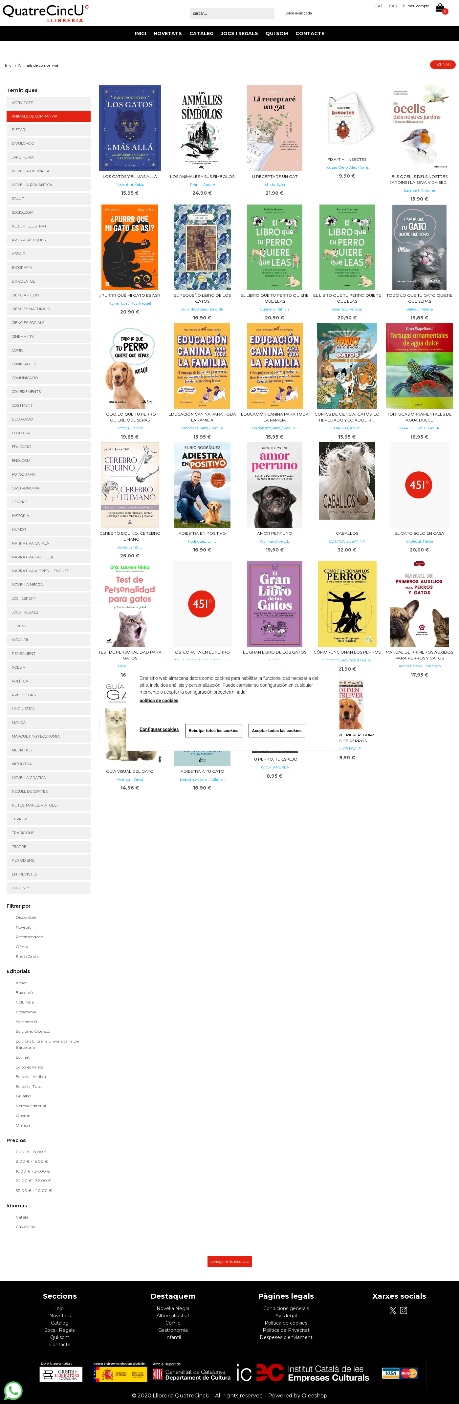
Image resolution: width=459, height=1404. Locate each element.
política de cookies (159, 700)
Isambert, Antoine (419, 190)
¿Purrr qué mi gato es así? (130, 295)
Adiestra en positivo (202, 533)
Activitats (22, 102)
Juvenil (19, 626)
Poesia (18, 667)
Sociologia (22, 212)
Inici (140, 33)
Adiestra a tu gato (202, 771)
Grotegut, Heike (419, 541)
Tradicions (23, 833)
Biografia (22, 267)
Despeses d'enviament (286, 1337)
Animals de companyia (34, 116)
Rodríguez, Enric (202, 541)
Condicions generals (286, 1308)
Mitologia (22, 764)
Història (20, 515)
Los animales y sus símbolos (202, 176)
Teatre (19, 846)
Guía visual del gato (130, 771)
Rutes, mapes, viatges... (35, 805)
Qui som (277, 33)
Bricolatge (23, 281)
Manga (19, 722)
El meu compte (416, 6)
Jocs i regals (25, 612)
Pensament (23, 653)
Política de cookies (286, 1323)
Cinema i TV (23, 336)
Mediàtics (22, 750)
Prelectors (24, 695)
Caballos (347, 533)
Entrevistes (24, 874)
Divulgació (23, 143)
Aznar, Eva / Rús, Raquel (130, 303)
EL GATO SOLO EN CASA (419, 533)
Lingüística (23, 708)
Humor (19, 529)
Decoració (22, 419)
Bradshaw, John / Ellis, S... (202, 779)
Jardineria (23, 157)
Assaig (18, 253)
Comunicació (25, 378)
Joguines (21, 888)
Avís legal (286, 1316)
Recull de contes (30, 791)
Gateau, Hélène (419, 309)
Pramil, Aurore (202, 184)
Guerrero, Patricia (275, 309)
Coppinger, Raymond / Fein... (347, 660)
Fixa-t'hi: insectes (347, 159)
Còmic (17, 350)
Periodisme (23, 860)
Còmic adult (24, 364)
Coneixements (26, 391)
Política (20, 681)
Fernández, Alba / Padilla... (202, 428)
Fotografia (23, 474)
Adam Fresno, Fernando (420, 666)
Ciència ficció (25, 295)
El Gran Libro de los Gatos (274, 652)
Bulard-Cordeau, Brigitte (202, 309)
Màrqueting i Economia (36, 736)
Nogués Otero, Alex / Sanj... (347, 167)
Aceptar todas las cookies (277, 730)
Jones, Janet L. (130, 547)
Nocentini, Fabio (130, 184)
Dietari (19, 129)
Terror (19, 819)
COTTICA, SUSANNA (347, 541)
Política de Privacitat (286, 1330)
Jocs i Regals (239, 33)
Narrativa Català (30, 543)
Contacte (309, 33)
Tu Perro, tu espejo (274, 759)
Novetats (168, 33)
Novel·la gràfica (29, 777)
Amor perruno (274, 533)
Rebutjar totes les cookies (213, 730)
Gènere (19, 502)
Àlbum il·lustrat (29, 226)
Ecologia (21, 433)
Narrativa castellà (32, 557)
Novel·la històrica (31, 171)
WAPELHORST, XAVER (419, 428)
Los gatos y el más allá (130, 176)
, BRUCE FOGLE (347, 748)
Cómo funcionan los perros (347, 652)
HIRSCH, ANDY (347, 428)
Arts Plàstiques (29, 240)
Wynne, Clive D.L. (275, 541)
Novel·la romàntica (32, 185)
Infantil (20, 639)
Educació (21, 446)
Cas (393, 6)
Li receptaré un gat (274, 176)
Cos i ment (22, 405)
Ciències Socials (28, 322)
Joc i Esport (24, 598)
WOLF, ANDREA (275, 767)
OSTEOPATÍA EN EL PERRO (202, 652)
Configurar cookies (159, 729)
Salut (18, 198)
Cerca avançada (298, 13)
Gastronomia (25, 488)
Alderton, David (130, 779)
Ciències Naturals (31, 309)
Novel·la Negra (27, 584)
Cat (379, 6)
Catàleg (201, 33)
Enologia (21, 460)
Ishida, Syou (274, 184)
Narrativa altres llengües (40, 571)
